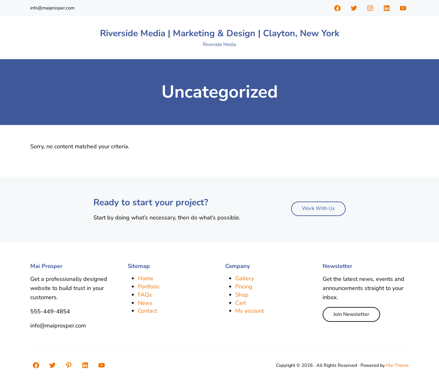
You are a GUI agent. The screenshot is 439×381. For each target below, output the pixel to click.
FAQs (145, 295)
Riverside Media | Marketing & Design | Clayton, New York (219, 33)
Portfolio (148, 286)
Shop (242, 295)
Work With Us (318, 208)
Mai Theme (397, 365)
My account (249, 311)
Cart (240, 303)
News (145, 303)
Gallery (244, 278)
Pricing (243, 286)
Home (145, 278)
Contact (147, 311)
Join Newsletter (351, 314)
